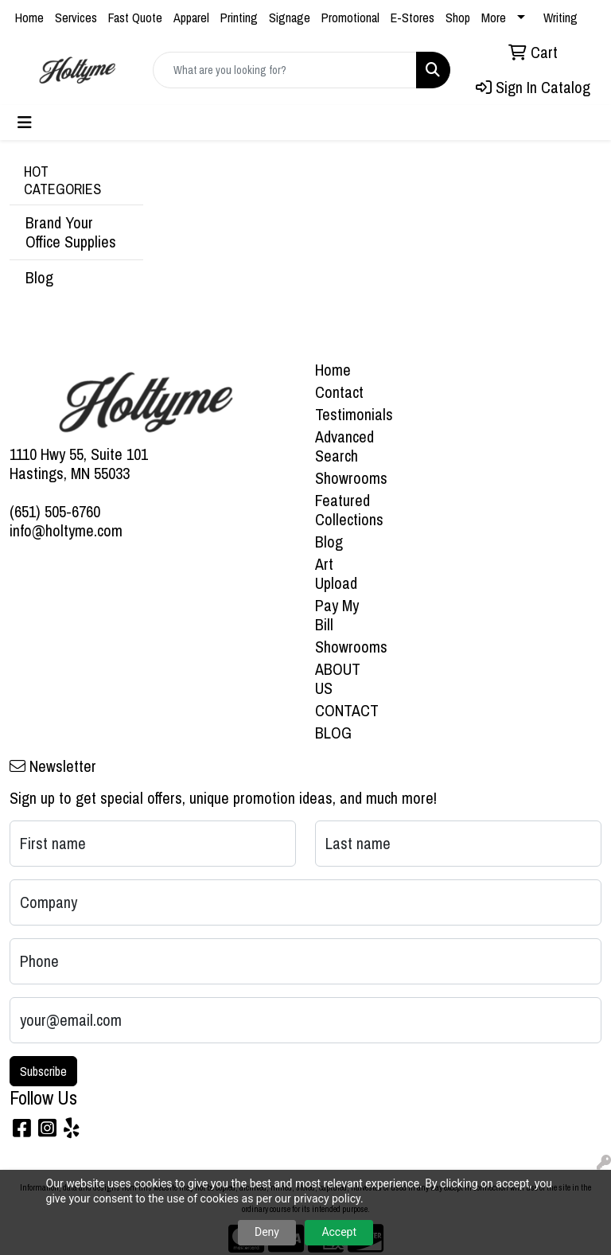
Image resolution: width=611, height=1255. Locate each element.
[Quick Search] (285, 70)
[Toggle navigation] (24, 122)
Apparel (191, 17)
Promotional (350, 17)
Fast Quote (135, 17)
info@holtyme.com (66, 530)
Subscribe (43, 1071)
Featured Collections (343, 509)
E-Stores (412, 17)
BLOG (333, 732)
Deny (267, 1232)
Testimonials (343, 414)
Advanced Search (343, 446)
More (493, 17)
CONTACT (343, 710)
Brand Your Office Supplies (70, 232)
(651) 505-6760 (55, 511)
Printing (239, 17)
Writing (560, 17)
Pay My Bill (337, 614)
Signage (289, 17)
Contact (339, 392)
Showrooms (343, 478)
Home (29, 17)
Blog (39, 277)
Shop (458, 17)
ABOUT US (337, 678)
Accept (338, 1232)
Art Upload (336, 573)
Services (76, 17)
